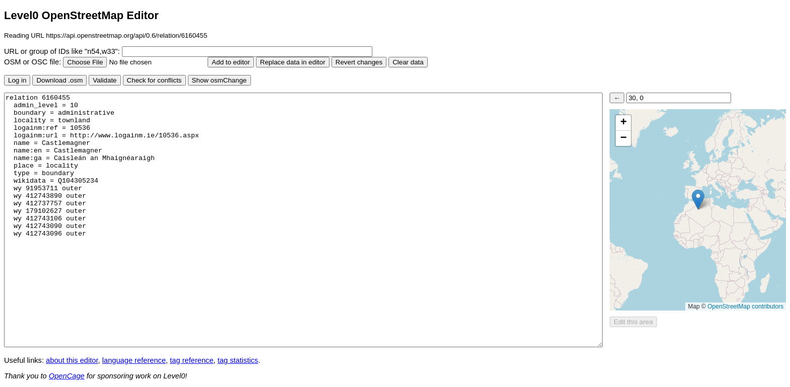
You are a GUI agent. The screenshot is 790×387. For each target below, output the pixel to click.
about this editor (72, 360)
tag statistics (238, 360)
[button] (698, 199)
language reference (134, 360)
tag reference (191, 360)
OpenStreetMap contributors (745, 306)
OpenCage (67, 376)
